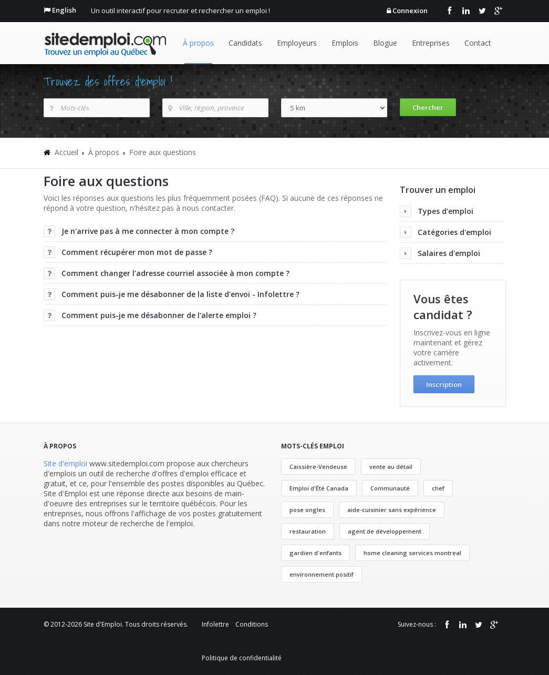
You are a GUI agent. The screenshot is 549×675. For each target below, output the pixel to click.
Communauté (390, 488)
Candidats (245, 43)
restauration (307, 531)
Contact (477, 43)
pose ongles (307, 510)
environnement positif (321, 574)
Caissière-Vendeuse (318, 467)
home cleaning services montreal (412, 553)
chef (438, 488)
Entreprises (431, 43)
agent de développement (384, 531)
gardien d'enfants (315, 553)
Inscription (444, 384)
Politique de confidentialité (242, 657)
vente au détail (390, 467)
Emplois (345, 43)
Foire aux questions (162, 152)
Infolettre (215, 624)
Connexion (410, 10)
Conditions (251, 624)
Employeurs (297, 43)
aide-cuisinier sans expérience (391, 510)
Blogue (385, 43)
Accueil (66, 152)
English (64, 10)
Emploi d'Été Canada (318, 488)
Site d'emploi (65, 463)
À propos (198, 43)
